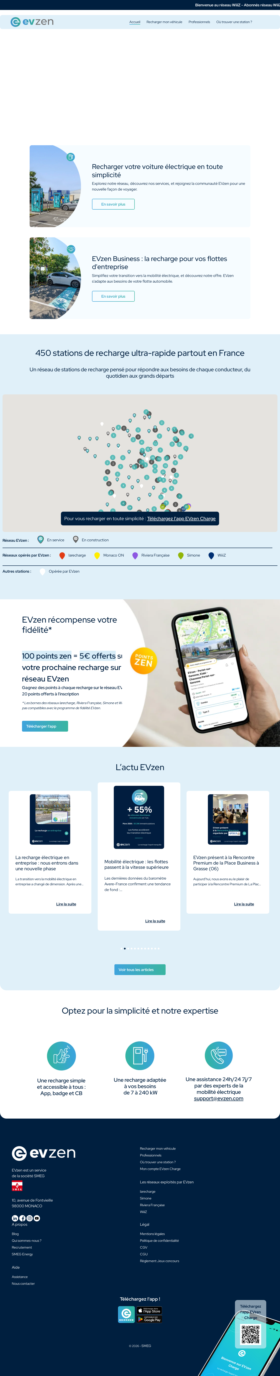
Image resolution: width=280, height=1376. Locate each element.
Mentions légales (152, 1234)
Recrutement (22, 1247)
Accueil (134, 22)
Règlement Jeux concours (159, 1261)
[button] (145, 485)
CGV (143, 1247)
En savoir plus (113, 204)
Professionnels (199, 22)
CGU (144, 1254)
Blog (15, 1234)
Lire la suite (66, 904)
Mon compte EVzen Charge (160, 1169)
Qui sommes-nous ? (26, 1240)
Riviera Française (152, 1205)
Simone (145, 1198)
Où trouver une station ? (234, 22)
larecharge (147, 1191)
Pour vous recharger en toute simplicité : (140, 539)
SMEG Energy (22, 1254)
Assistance (20, 1277)
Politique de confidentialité (159, 1240)
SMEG (146, 1346)
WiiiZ (143, 1212)
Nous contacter (23, 1283)
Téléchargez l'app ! (140, 1299)
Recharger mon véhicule (164, 22)
